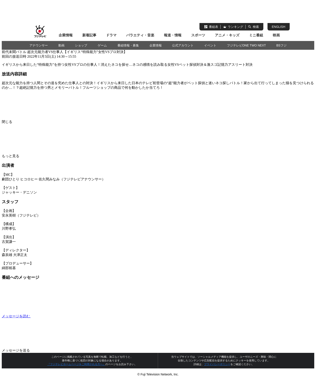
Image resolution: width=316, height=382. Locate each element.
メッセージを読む (49, 316)
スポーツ (198, 35)
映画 (276, 35)
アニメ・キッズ (227, 35)
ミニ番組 (256, 35)
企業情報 (66, 35)
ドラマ (111, 35)
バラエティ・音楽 (140, 35)
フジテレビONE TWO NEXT (246, 45)
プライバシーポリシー (217, 364)
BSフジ (281, 45)
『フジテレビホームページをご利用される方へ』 (76, 364)
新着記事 (89, 35)
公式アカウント (183, 45)
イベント (210, 45)
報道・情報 (172, 35)
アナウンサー (38, 45)
